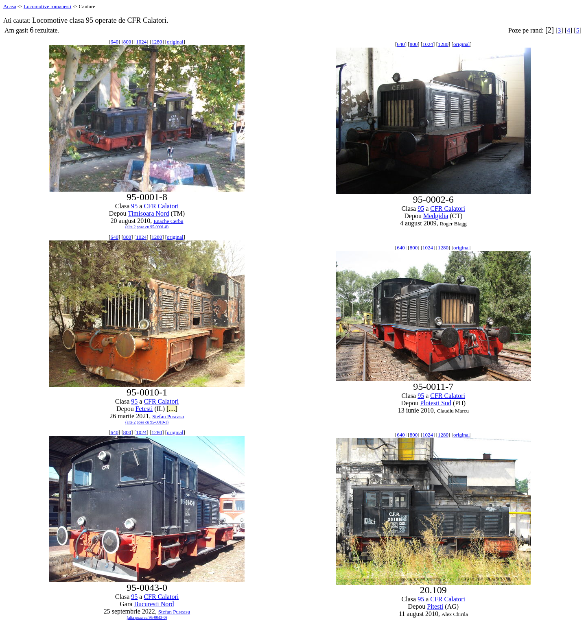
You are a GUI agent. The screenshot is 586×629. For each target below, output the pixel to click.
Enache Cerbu (168, 221)
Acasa (9, 6)
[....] (171, 408)
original (175, 42)
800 (127, 42)
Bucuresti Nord (154, 604)
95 (134, 206)
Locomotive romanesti (47, 6)
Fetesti (144, 408)
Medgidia (435, 215)
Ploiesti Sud (435, 403)
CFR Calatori (161, 206)
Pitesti (435, 606)
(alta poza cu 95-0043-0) (147, 617)
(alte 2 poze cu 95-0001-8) (146, 227)
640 (114, 42)
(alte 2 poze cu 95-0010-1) (146, 422)
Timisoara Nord (148, 213)
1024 (141, 42)
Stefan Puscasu (168, 416)
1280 (156, 42)
